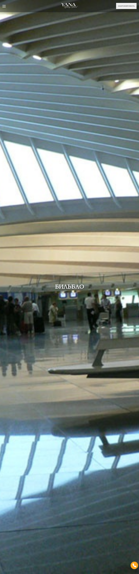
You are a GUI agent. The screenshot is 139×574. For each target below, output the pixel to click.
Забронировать (126, 6)
